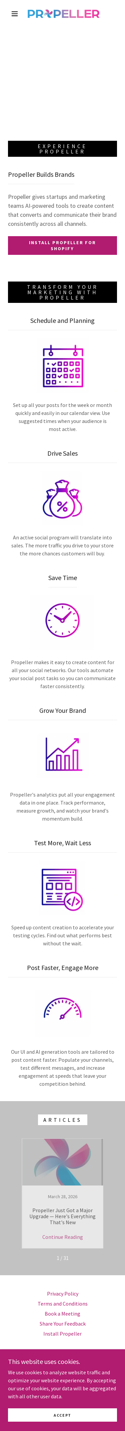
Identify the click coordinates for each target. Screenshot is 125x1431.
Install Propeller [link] (62, 1333)
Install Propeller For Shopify (62, 246)
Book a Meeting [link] (62, 1313)
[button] (14, 13)
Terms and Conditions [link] (63, 1303)
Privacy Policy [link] (62, 1293)
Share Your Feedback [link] (63, 1323)
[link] (63, 13)
